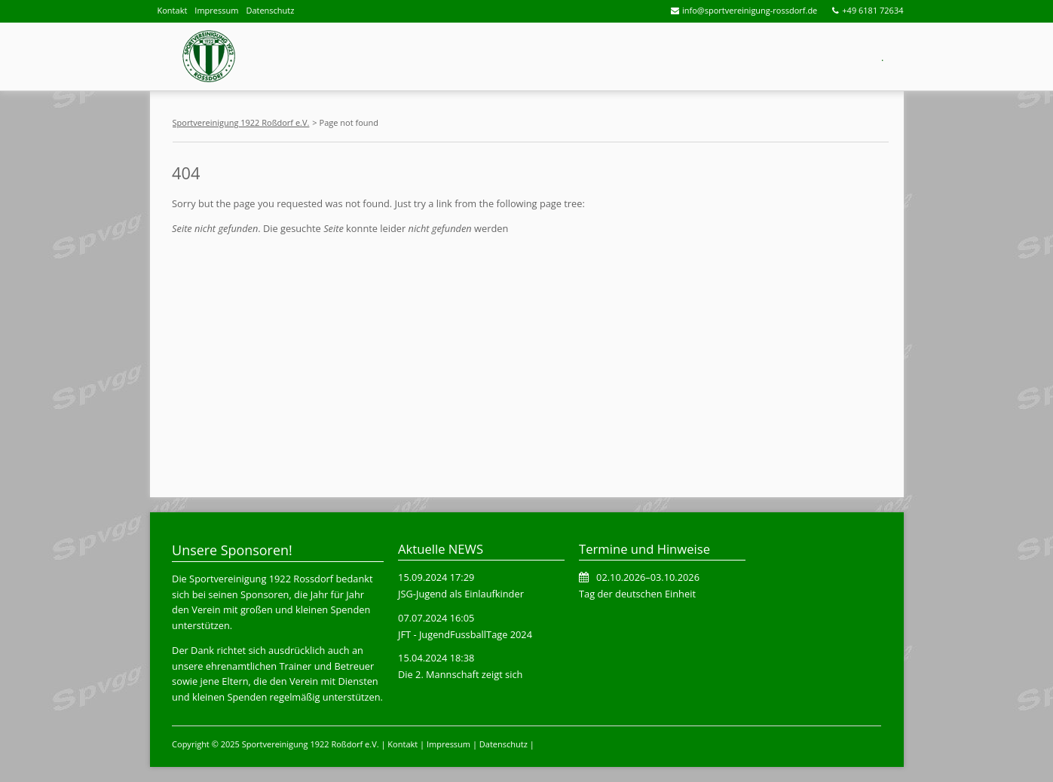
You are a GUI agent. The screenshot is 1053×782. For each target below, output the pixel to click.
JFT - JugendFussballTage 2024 (465, 634)
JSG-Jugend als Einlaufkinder (461, 593)
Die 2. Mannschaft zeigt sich (460, 674)
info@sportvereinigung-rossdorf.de (749, 10)
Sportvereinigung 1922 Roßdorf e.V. (241, 122)
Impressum (216, 10)
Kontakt (173, 10)
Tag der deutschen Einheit (637, 593)
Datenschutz (270, 10)
